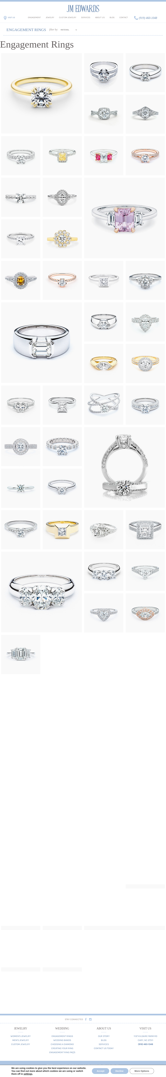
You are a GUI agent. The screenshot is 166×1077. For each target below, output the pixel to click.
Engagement (34, 17)
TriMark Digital (103, 1070)
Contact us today (83, 1074)
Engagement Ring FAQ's (62, 1052)
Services (85, 17)
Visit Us (11, 17)
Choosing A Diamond (62, 1044)
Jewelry (50, 17)
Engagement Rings (62, 1036)
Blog (112, 17)
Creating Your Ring (62, 1048)
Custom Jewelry (67, 17)
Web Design (85, 1070)
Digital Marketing (66, 1070)
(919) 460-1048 (148, 18)
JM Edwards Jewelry (83, 8)
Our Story (104, 1036)
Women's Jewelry (21, 1036)
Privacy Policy (110, 1065)
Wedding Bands (62, 1040)
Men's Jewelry (20, 1040)
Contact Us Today (104, 1048)
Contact (123, 17)
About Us (100, 17)
